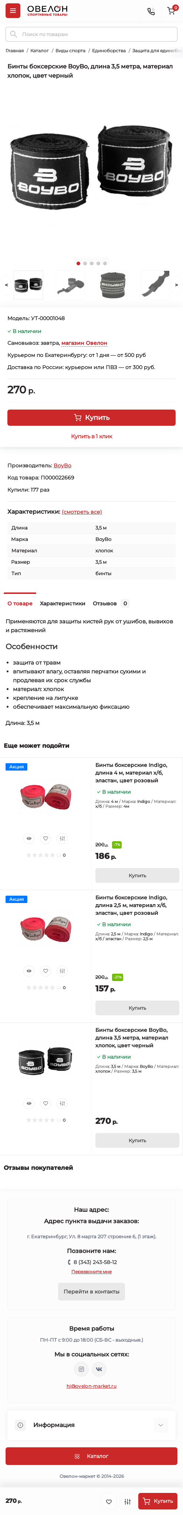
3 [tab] (92, 263)
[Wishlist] (45, 838)
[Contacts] (151, 10)
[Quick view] (28, 838)
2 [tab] (85, 263)
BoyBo (62, 465)
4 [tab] (98, 263)
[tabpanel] (91, 167)
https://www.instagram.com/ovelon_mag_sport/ (81, 1369)
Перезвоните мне (91, 1271)
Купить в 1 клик (91, 436)
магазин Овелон (84, 343)
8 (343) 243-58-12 (95, 1262)
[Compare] (62, 838)
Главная (15, 50)
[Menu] (13, 10)
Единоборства (109, 50)
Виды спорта (70, 50)
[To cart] (137, 875)
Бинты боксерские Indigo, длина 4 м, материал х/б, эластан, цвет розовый (131, 773)
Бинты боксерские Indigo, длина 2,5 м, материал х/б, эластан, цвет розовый (131, 905)
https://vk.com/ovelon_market (99, 1369)
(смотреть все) (82, 512)
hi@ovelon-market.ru (91, 1386)
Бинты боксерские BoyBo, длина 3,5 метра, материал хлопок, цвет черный (131, 1038)
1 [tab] (78, 263)
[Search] (14, 34)
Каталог (39, 50)
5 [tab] (105, 263)
